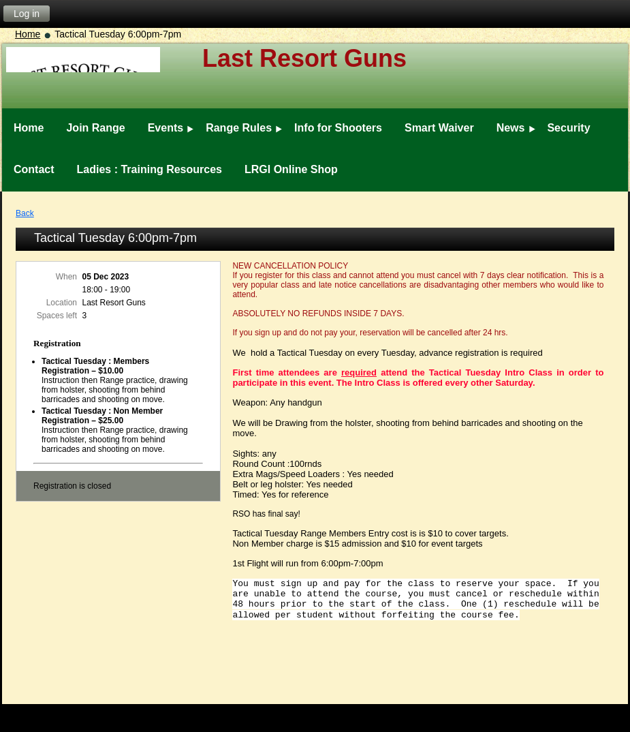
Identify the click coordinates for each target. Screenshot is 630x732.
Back (25, 213)
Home (27, 34)
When (66, 276)
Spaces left (57, 315)
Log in (27, 13)
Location (61, 302)
